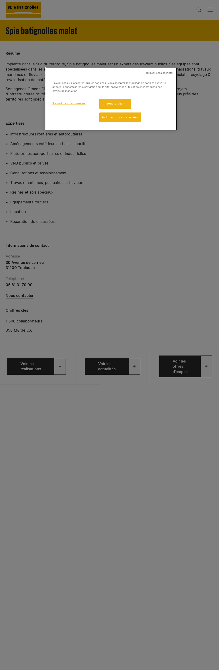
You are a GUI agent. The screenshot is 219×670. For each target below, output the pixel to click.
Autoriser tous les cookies (120, 117)
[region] (111, 98)
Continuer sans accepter (158, 73)
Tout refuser (115, 103)
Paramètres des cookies (69, 103)
